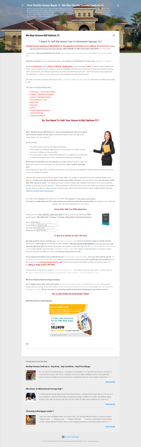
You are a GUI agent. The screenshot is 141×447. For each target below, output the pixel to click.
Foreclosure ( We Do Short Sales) (42, 92)
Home (32, 24)
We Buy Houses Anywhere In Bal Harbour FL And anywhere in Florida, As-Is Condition (67, 46)
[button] (113, 36)
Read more (110, 382)
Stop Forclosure (85, 24)
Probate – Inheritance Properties (42, 95)
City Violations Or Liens (38, 100)
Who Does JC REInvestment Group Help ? (44, 389)
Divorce (33, 108)
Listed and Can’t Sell (37, 116)
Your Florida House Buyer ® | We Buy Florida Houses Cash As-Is (65, 5)
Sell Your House (65, 24)
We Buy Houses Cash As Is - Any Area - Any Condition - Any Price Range (58, 367)
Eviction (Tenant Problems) (40, 111)
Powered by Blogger (70, 437)
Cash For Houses (46, 24)
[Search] (118, 6)
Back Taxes (34, 103)
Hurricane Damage (37, 113)
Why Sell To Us (104, 24)
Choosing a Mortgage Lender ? (40, 411)
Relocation (34, 105)
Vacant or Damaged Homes (40, 98)
